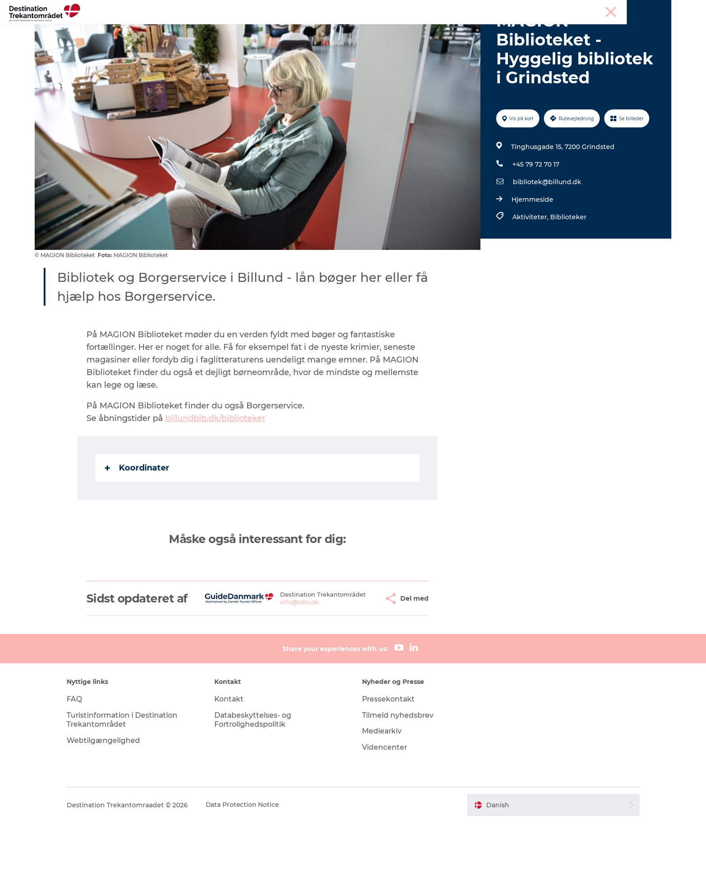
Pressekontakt (389, 763)
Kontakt (233, 763)
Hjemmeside (532, 251)
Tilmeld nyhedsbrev (398, 779)
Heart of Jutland (197, 29)
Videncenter (384, 811)
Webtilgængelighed (110, 805)
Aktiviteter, (531, 268)
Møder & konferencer (607, 8)
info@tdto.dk (278, 663)
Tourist (561, 8)
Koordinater (137, 519)
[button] (355, 656)
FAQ (81, 763)
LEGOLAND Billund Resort (283, 29)
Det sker (455, 29)
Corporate (657, 8)
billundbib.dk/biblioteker (216, 470)
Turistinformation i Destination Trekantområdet (130, 784)
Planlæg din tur (509, 29)
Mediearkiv (382, 795)
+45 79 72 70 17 (535, 216)
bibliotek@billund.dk (546, 233)
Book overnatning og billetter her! (353, 38)
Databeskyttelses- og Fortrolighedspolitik (257, 784)
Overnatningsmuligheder (385, 29)
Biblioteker (568, 268)
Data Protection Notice (250, 869)
